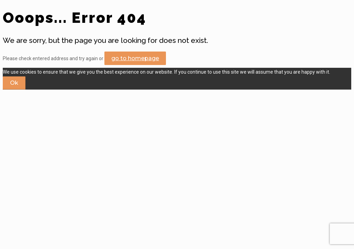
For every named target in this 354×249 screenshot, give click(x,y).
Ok (14, 83)
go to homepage (135, 58)
